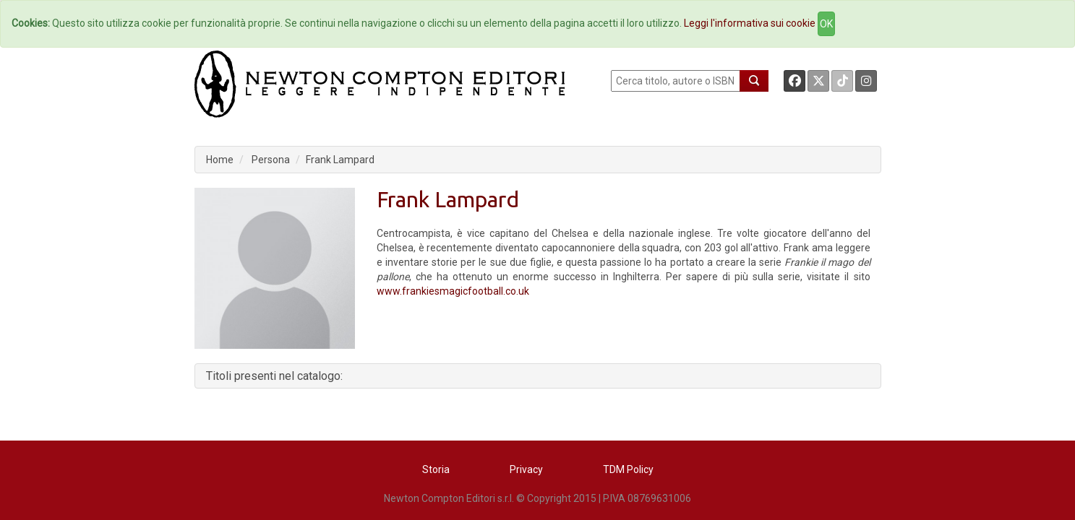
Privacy (526, 469)
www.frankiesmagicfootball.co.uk (453, 291)
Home (220, 159)
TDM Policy (628, 469)
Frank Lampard (340, 159)
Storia (436, 469)
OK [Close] (826, 24)
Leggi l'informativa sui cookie (749, 23)
